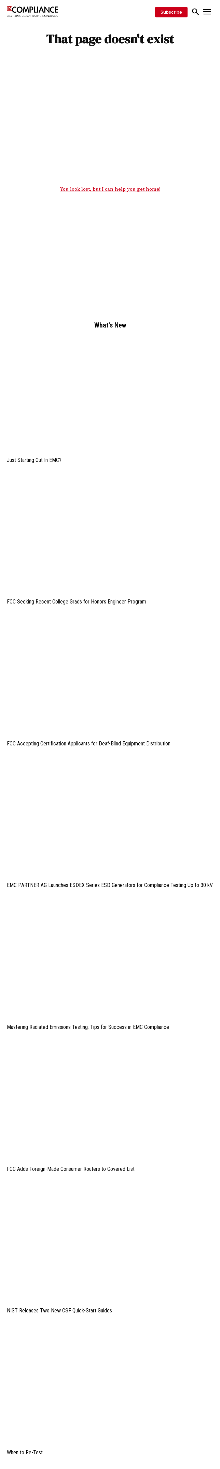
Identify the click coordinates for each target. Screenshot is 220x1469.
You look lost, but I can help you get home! (110, 189)
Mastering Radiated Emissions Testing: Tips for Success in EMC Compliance (88, 1027)
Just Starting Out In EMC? (34, 460)
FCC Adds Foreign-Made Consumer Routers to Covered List (71, 1169)
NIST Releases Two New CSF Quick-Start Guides (59, 1310)
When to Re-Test (25, 1452)
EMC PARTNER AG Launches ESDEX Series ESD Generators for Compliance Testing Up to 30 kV (110, 885)
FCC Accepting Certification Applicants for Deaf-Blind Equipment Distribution (88, 743)
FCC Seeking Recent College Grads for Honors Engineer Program (76, 601)
